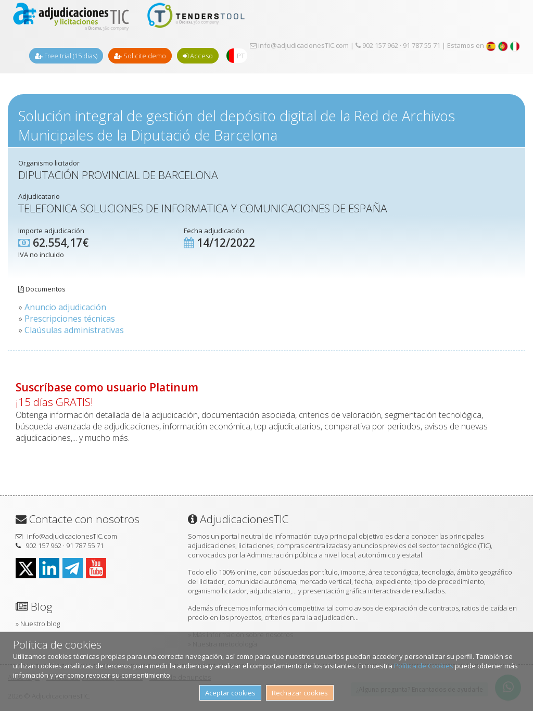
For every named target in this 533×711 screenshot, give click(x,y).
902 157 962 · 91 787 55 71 (398, 45)
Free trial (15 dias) (66, 55)
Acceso (198, 55)
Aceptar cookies (230, 692)
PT (241, 55)
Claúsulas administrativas (74, 330)
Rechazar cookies (300, 692)
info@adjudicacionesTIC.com (299, 45)
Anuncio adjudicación (65, 307)
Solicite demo (140, 55)
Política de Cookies (423, 665)
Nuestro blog (40, 623)
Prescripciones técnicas (69, 318)
